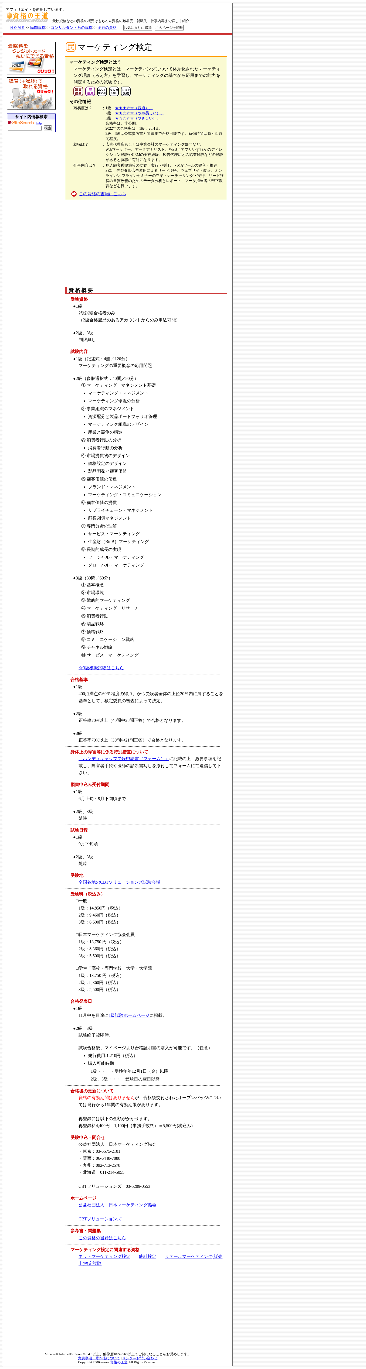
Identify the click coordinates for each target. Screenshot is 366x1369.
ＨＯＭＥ (17, 27)
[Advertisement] (145, 243)
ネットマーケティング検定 (104, 1256)
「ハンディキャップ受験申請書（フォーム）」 (124, 758)
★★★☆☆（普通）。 (134, 108)
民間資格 (37, 27)
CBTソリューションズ (100, 1219)
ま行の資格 (107, 27)
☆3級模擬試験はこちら (101, 667)
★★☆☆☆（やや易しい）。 (139, 113)
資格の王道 (119, 1362)
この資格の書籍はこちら (102, 193)
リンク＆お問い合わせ (139, 1358)
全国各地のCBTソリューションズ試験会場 (119, 882)
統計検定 (147, 1256)
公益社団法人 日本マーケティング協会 (117, 1205)
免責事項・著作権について (99, 1358)
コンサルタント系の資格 (71, 27)
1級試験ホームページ (129, 1015)
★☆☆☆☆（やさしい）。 (137, 118)
